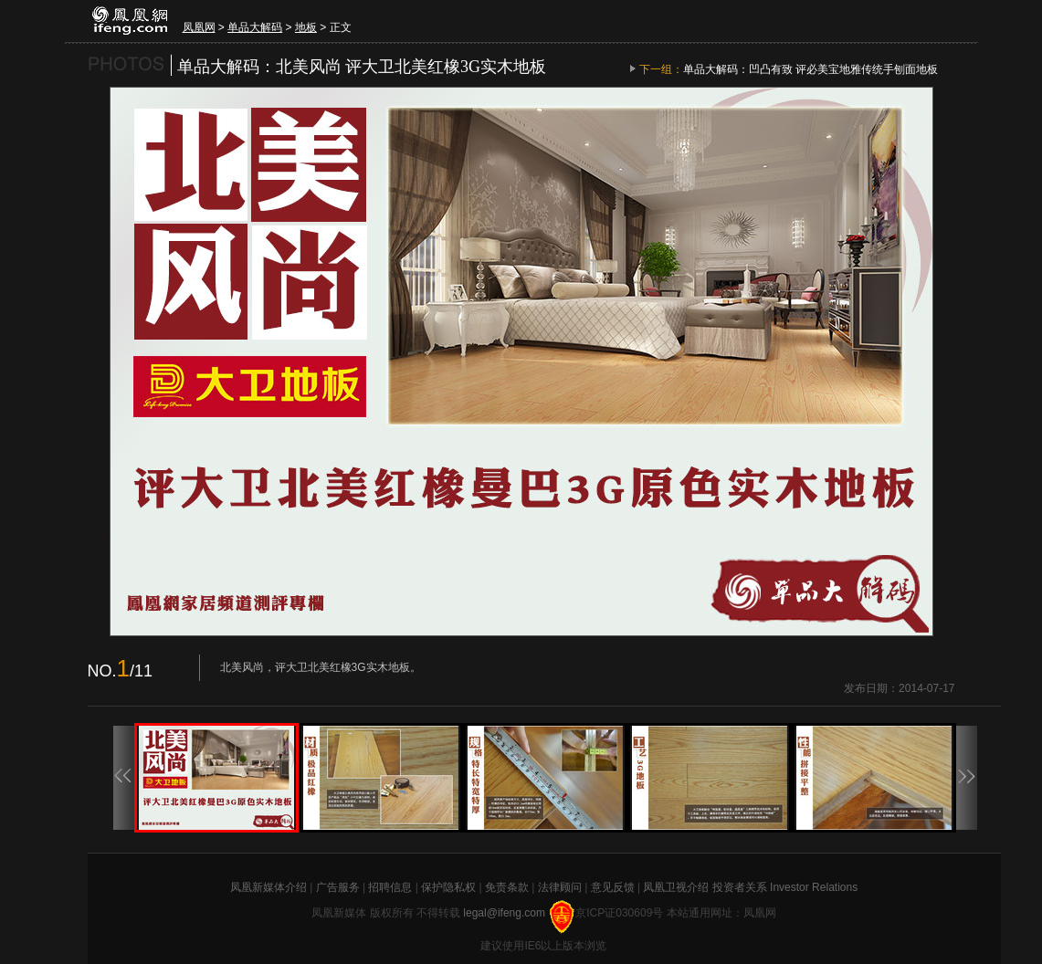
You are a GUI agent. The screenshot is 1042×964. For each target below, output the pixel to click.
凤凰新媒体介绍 (268, 887)
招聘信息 (390, 887)
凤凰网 (199, 27)
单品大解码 (254, 27)
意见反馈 (613, 887)
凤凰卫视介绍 (676, 887)
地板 (306, 27)
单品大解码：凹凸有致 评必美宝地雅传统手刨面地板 (810, 69)
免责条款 (507, 887)
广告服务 (338, 887)
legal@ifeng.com (505, 912)
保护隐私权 (448, 887)
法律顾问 (560, 887)
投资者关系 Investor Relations (785, 887)
